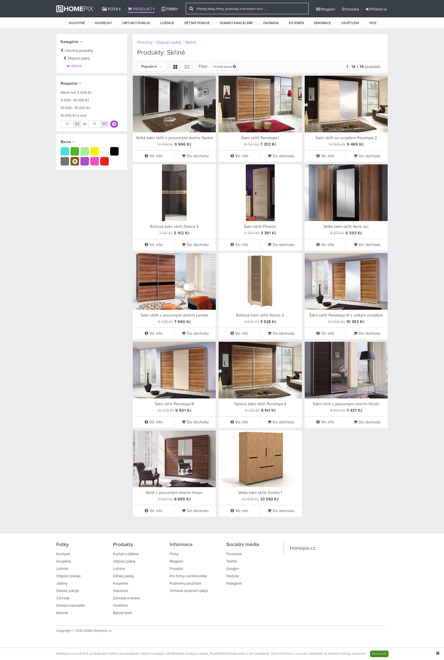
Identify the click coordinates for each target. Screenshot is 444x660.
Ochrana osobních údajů (189, 591)
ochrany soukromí (353, 653)
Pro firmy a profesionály (188, 576)
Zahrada (271, 23)
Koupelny (103, 23)
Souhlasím (379, 653)
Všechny (144, 42)
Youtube (232, 576)
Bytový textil (122, 613)
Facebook (234, 554)
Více (373, 23)
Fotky (111, 9)
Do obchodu (195, 156)
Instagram (234, 583)
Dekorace (322, 23)
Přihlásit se (376, 9)
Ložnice (167, 23)
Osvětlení (350, 23)
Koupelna (120, 583)
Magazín (325, 9)
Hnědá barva (224, 67)
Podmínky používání (185, 583)
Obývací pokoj (78, 58)
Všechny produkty (79, 51)
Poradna (350, 9)
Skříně (76, 66)
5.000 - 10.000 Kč (75, 100)
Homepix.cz (302, 548)
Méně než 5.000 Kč (76, 93)
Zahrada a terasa (126, 598)
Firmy (170, 9)
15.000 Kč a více (73, 116)
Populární (151, 67)
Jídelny (61, 583)
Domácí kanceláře (236, 23)
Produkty (141, 9)
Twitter (231, 561)
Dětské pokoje (197, 23)
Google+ (232, 569)
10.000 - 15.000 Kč (75, 108)
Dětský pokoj (123, 576)
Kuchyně (77, 23)
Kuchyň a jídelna (126, 554)
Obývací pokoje (136, 23)
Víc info (154, 156)
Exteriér (296, 23)
